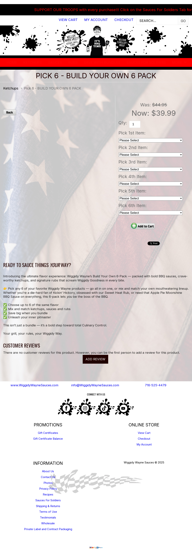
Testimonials (48, 517)
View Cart (68, 20)
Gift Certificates (48, 433)
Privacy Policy (48, 488)
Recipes (48, 494)
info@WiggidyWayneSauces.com (95, 385)
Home (12, 62)
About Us (48, 471)
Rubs (73, 62)
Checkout (124, 20)
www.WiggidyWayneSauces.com (34, 385)
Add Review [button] (95, 359)
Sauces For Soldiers (146, 62)
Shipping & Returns (48, 506)
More (177, 62)
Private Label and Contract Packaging (48, 529)
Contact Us (48, 477)
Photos (48, 483)
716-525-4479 (155, 385)
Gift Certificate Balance (48, 438)
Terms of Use (48, 511)
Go (183, 21)
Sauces (55, 62)
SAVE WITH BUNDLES (102, 62)
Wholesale (48, 523)
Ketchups (32, 62)
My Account (96, 20)
